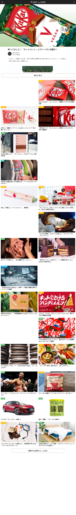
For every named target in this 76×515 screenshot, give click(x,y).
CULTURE (41, 239)
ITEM (3, 160)
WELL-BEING (4, 266)
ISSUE (3, 133)
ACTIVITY (41, 81)
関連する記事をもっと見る (38, 451)
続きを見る (38, 75)
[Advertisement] (38, 484)
